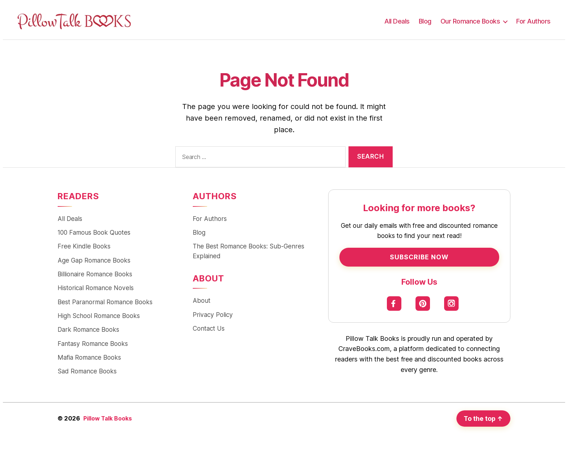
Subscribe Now (419, 257)
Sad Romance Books (87, 374)
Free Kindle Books (84, 247)
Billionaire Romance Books (95, 275)
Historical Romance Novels (96, 289)
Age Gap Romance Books (94, 261)
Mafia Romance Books (89, 360)
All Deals (397, 21)
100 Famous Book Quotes (94, 233)
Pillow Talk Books (108, 421)
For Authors (533, 21)
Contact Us (209, 330)
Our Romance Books (470, 21)
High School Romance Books (99, 318)
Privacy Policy (213, 316)
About (201, 302)
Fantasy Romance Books (93, 346)
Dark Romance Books (88, 332)
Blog (425, 21)
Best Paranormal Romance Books (105, 304)
